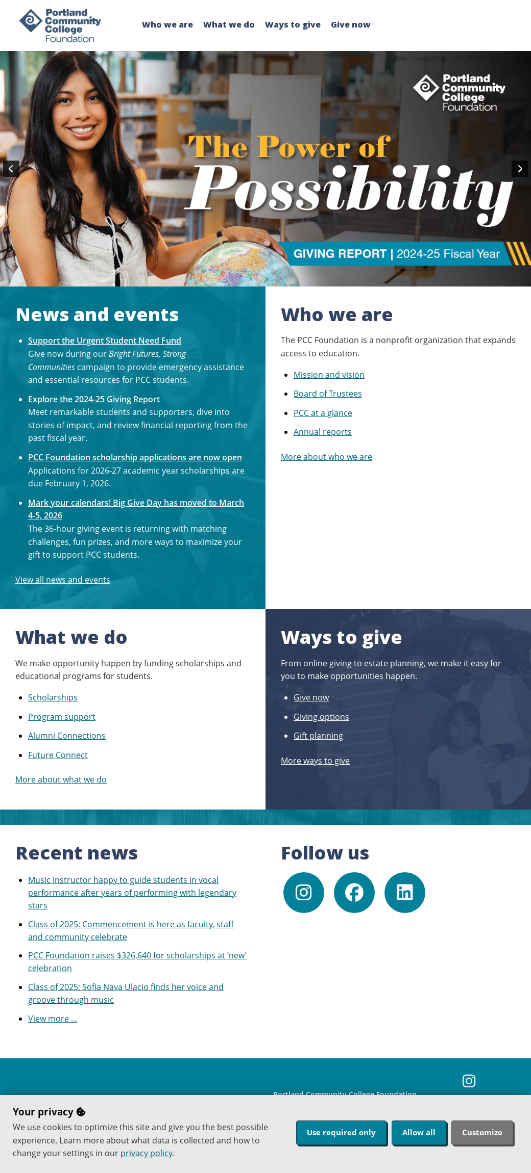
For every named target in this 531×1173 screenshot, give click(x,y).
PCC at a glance (323, 413)
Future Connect (58, 755)
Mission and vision (329, 374)
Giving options (321, 716)
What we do (229, 24)
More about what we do (61, 779)
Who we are (167, 24)
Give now (351, 24)
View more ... (52, 1018)
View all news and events (62, 579)
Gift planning (318, 735)
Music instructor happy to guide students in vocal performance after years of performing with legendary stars (132, 892)
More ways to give (315, 760)
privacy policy (146, 1153)
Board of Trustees (328, 393)
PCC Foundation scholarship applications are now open (135, 457)
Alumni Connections (67, 735)
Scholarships (53, 697)
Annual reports (323, 431)
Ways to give (293, 24)
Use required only (341, 1132)
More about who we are (326, 456)
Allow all (419, 1132)
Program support (61, 716)
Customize (482, 1132)
